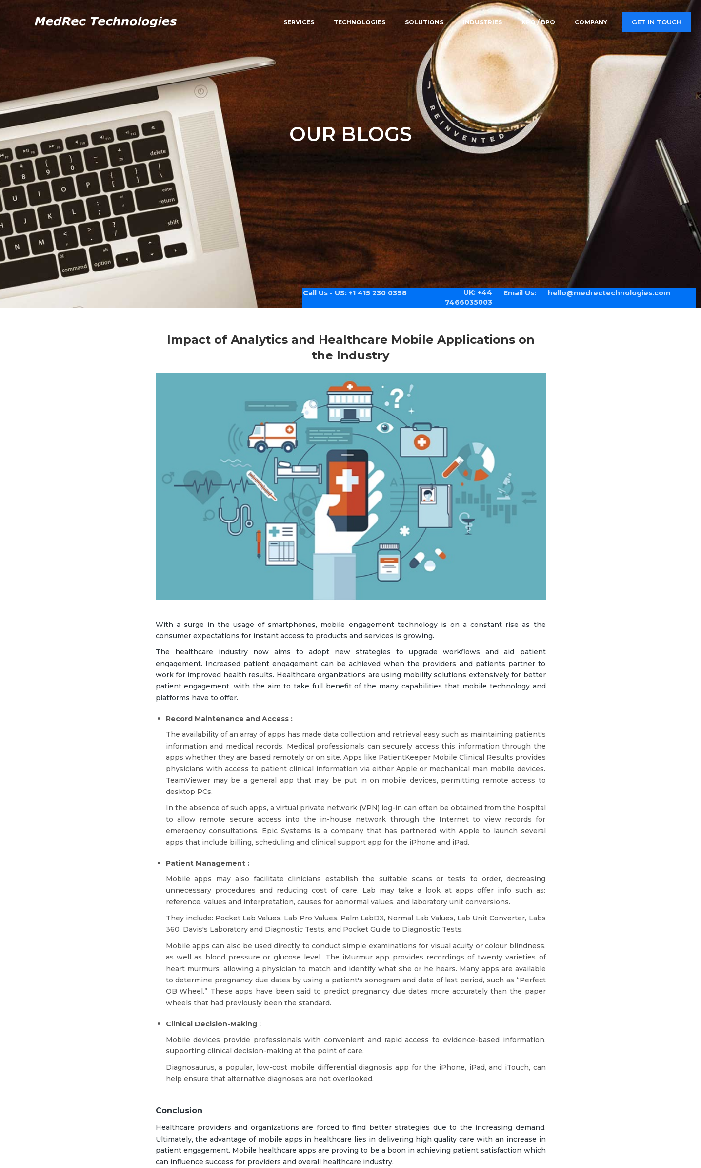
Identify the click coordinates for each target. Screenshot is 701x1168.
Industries (482, 21)
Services (298, 21)
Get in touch (656, 22)
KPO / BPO (538, 21)
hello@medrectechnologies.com (602, 289)
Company (591, 21)
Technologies (359, 21)
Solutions (424, 21)
